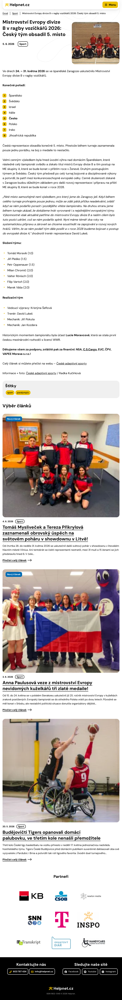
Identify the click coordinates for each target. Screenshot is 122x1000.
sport (10, 392)
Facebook (71, 971)
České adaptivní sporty (71, 363)
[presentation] (61, 465)
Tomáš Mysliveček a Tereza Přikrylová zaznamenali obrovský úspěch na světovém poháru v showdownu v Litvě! (45, 533)
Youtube (90, 971)
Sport (15, 13)
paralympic (23, 392)
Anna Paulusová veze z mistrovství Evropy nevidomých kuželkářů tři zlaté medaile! (47, 685)
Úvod (5, 13)
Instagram (109, 971)
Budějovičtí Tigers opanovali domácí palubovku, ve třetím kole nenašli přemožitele (52, 835)
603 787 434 (17, 971)
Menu (112, 4)
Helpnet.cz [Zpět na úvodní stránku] (20, 4)
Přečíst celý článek (15, 560)
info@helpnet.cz (42, 971)
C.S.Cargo (90, 349)
